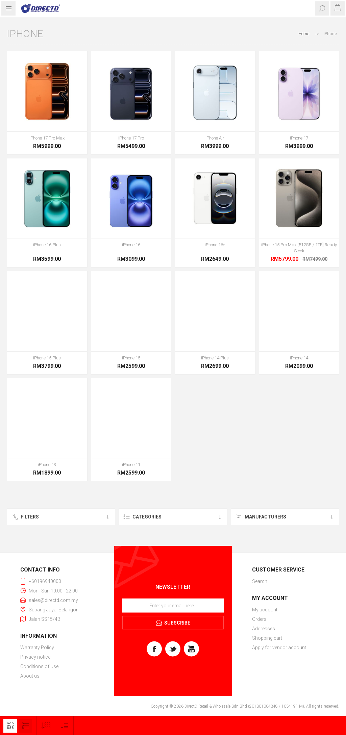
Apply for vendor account (279, 647)
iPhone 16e (215, 244)
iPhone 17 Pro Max (47, 138)
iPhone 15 (131, 357)
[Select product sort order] (64, 725)
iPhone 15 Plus (47, 357)
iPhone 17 (299, 138)
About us (30, 676)
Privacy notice (35, 657)
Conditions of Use (39, 666)
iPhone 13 (47, 464)
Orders (259, 619)
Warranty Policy (37, 647)
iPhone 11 (131, 464)
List (25, 726)
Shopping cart (267, 638)
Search (259, 581)
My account (264, 609)
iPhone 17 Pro (131, 138)
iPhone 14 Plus (215, 357)
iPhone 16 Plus (47, 244)
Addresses (263, 628)
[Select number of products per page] (45, 725)
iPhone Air (214, 138)
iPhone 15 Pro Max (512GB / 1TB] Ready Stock (299, 247)
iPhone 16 (131, 244)
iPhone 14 (299, 357)
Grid (10, 726)
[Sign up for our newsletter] (173, 606)
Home (303, 33)
